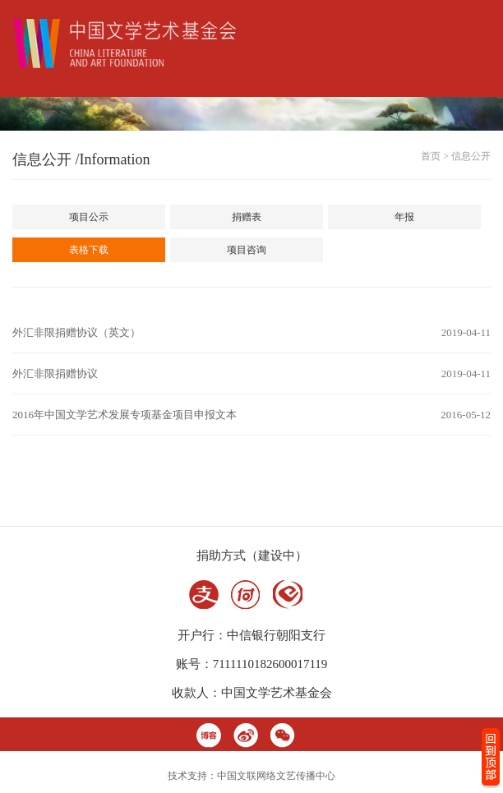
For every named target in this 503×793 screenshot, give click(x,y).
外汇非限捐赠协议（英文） (76, 332)
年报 (404, 217)
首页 (431, 156)
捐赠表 (246, 217)
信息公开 (471, 156)
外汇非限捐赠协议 (55, 373)
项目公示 (88, 217)
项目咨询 (246, 250)
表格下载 (88, 250)
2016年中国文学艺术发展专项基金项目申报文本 (124, 414)
